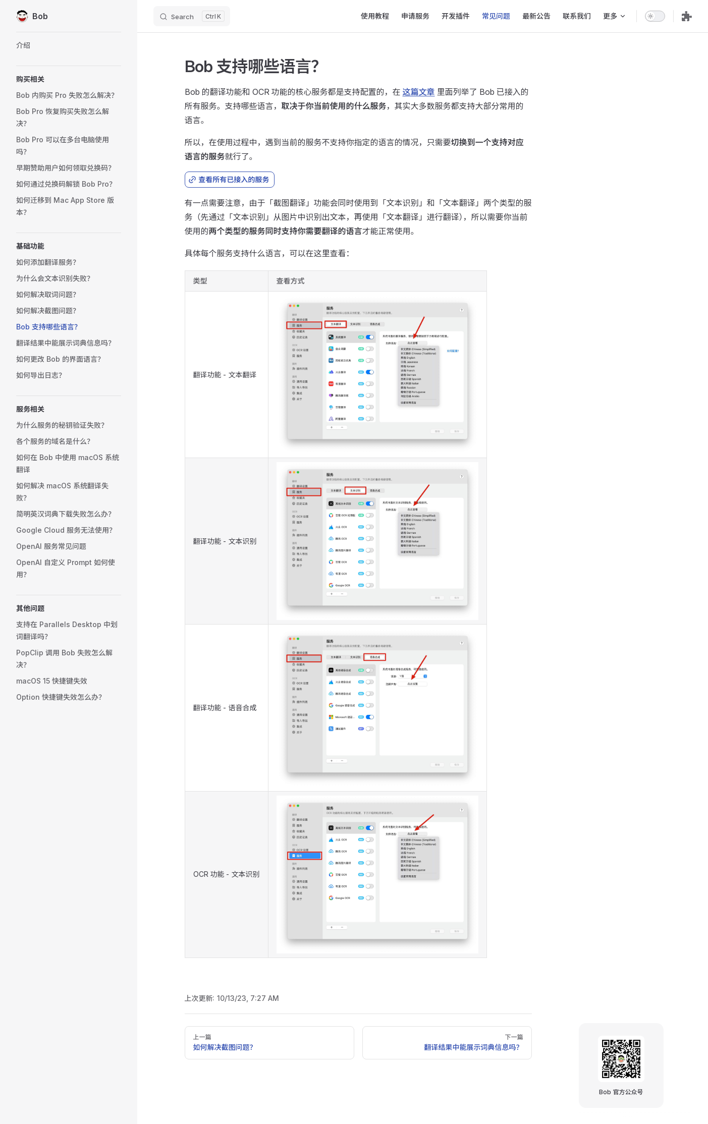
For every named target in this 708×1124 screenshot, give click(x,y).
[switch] (655, 16)
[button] (68, 79)
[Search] (191, 16)
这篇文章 (419, 92)
